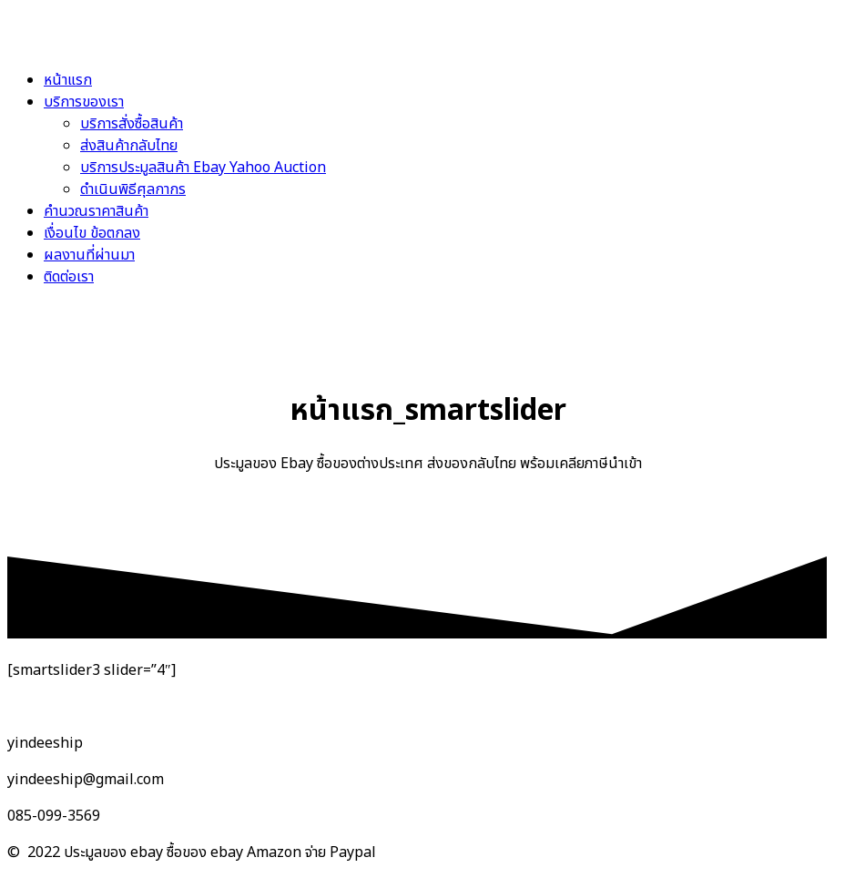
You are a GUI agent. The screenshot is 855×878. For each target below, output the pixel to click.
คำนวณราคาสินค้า (96, 211)
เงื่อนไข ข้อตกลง (92, 233)
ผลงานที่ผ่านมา (89, 255)
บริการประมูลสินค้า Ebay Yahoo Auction (203, 168)
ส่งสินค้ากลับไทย (129, 146)
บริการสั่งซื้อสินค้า (131, 124)
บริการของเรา (84, 102)
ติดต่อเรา (69, 277)
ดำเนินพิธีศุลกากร (133, 189)
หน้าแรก (68, 80)
